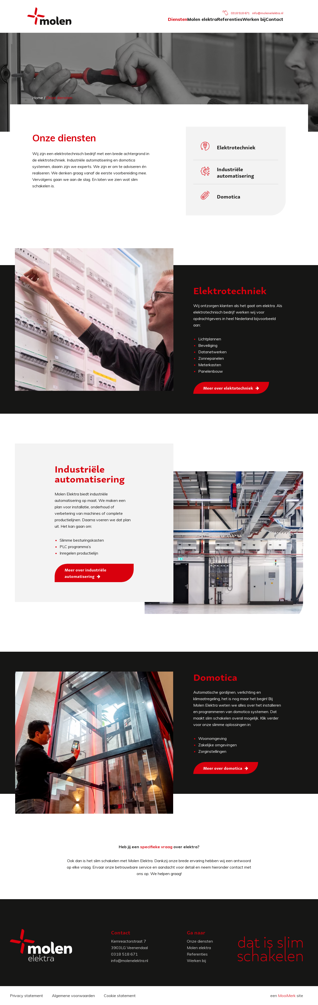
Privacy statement (26, 995)
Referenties (207, 24)
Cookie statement (120, 995)
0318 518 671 (247, 8)
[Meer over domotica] (225, 768)
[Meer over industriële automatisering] (94, 573)
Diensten (125, 24)
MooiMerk (287, 995)
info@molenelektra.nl (275, 8)
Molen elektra (165, 24)
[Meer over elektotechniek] (231, 388)
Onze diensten (200, 941)
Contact (282, 24)
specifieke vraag (156, 846)
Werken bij (246, 24)
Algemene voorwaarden (73, 995)
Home (37, 97)
